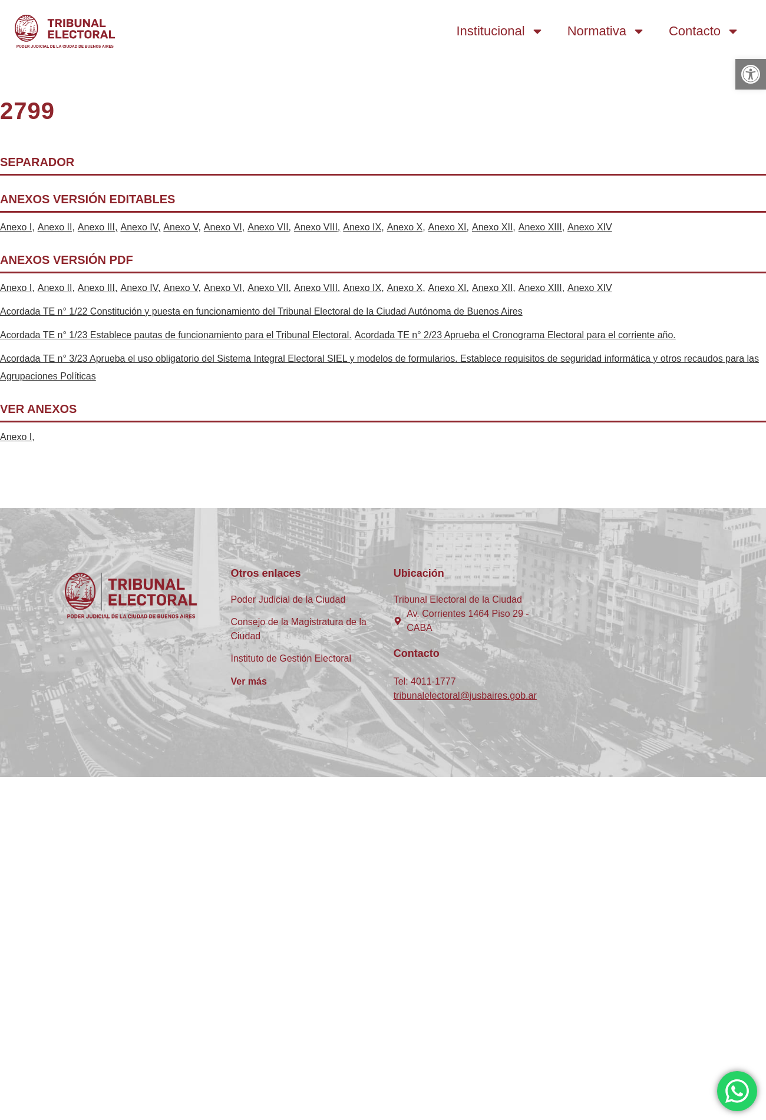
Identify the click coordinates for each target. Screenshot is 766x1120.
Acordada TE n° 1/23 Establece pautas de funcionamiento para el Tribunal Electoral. (176, 335)
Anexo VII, (269, 227)
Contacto (704, 31)
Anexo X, (406, 227)
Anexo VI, (224, 227)
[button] (750, 74)
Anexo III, (98, 227)
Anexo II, (56, 227)
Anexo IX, (363, 227)
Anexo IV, (140, 227)
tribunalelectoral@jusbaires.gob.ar (465, 695)
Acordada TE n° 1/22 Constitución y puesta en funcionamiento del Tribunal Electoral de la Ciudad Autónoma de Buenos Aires (261, 311)
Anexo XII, (494, 227)
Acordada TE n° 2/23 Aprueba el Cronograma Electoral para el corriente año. (515, 335)
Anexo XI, (448, 227)
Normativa (606, 31)
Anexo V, (181, 227)
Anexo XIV (589, 227)
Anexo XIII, (541, 227)
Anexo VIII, (317, 227)
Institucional (500, 31)
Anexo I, (17, 227)
